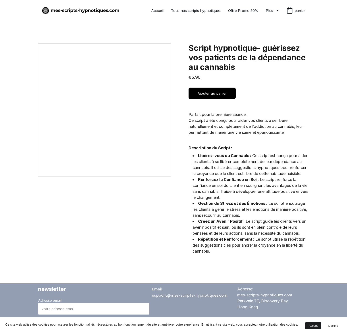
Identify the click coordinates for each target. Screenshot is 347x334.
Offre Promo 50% (243, 10)
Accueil (157, 10)
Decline (333, 325)
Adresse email (50, 300)
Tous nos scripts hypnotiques (196, 10)
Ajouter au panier (212, 93)
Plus (269, 10)
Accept (313, 325)
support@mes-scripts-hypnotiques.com (189, 295)
